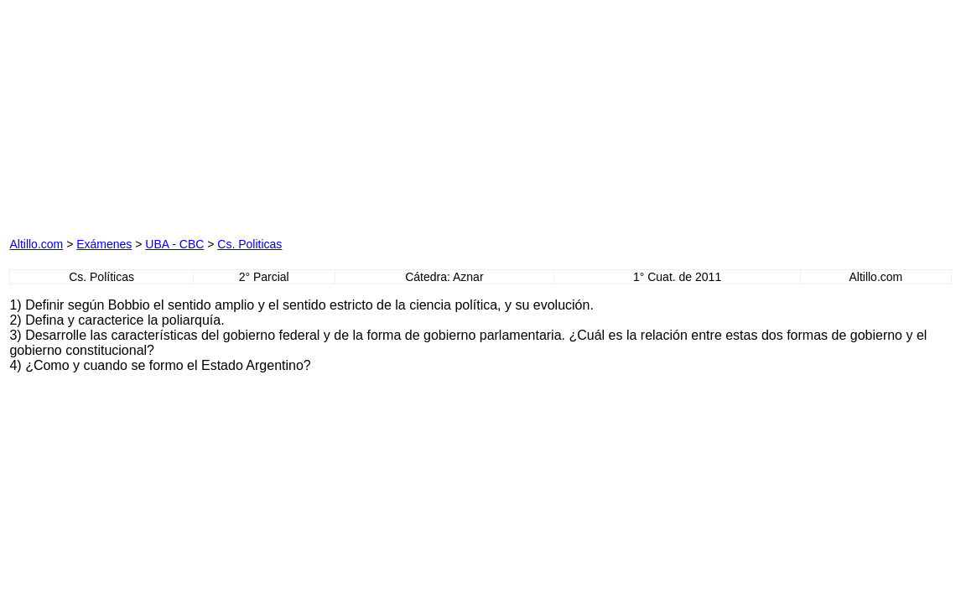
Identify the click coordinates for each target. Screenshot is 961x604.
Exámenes (104, 244)
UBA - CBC (174, 244)
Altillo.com (36, 244)
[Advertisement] (200, 114)
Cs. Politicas (249, 244)
